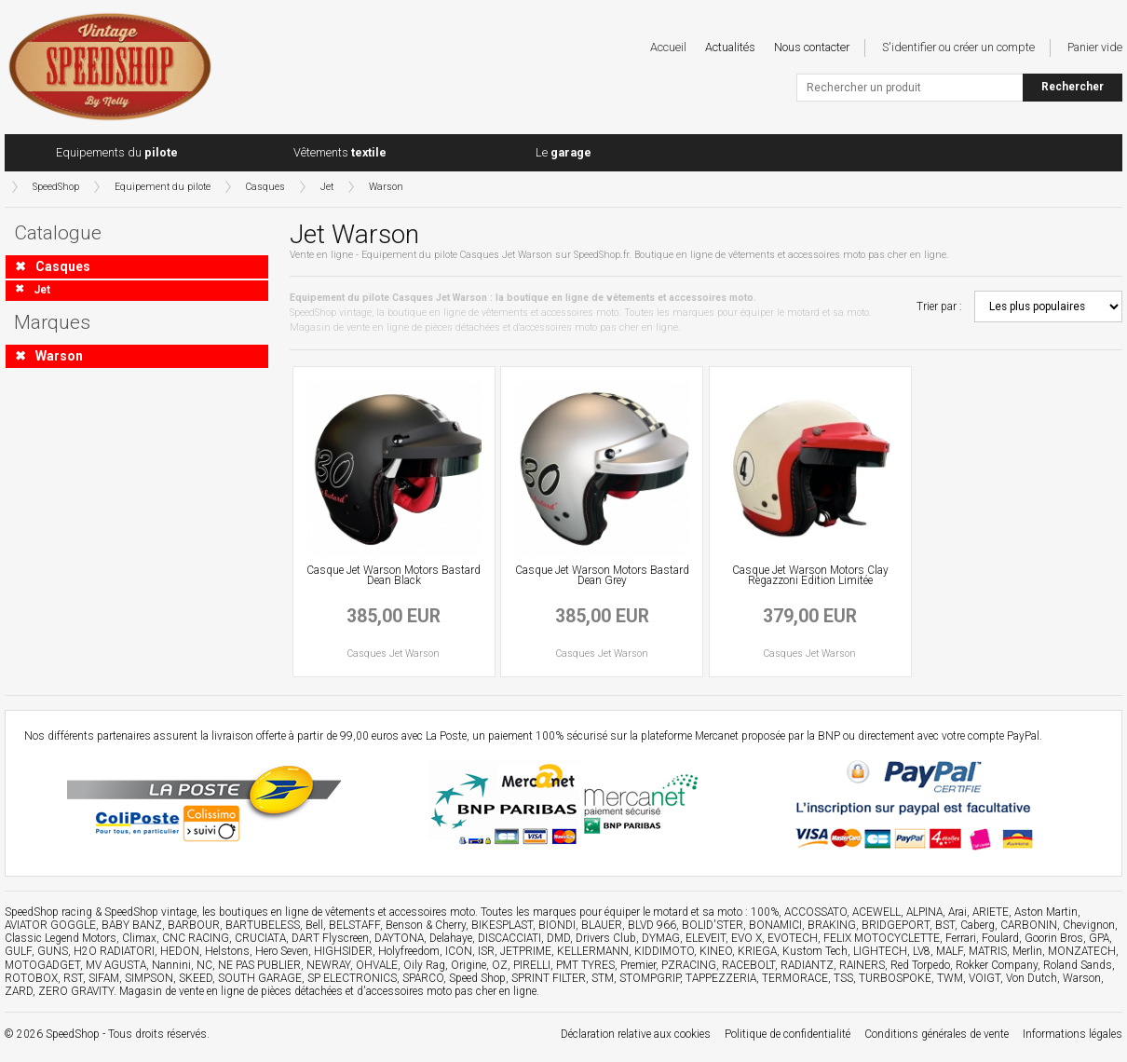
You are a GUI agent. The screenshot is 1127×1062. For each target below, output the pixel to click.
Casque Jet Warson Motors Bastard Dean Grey (602, 576)
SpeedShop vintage (150, 912)
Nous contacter (811, 47)
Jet (326, 187)
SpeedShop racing (48, 912)
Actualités (730, 47)
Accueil (668, 47)
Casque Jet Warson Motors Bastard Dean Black (393, 576)
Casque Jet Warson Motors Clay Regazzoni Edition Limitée (810, 576)
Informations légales (1072, 1034)
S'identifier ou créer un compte (958, 47)
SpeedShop (56, 187)
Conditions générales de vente (936, 1034)
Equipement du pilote (162, 187)
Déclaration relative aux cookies (636, 1034)
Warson (386, 187)
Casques (265, 187)
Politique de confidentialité (787, 1034)
